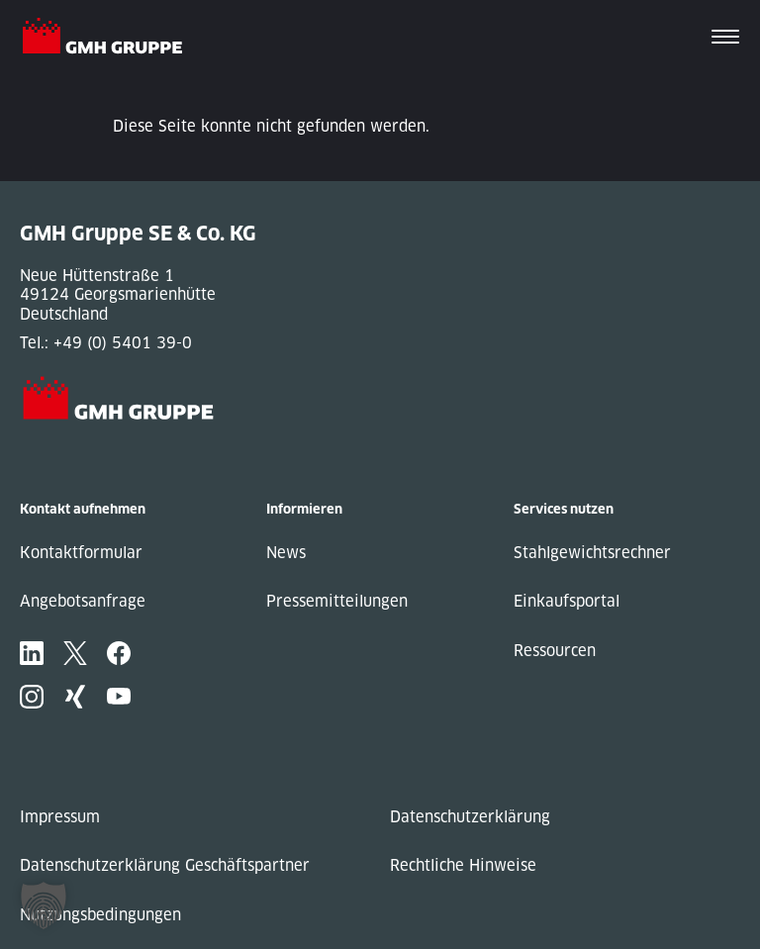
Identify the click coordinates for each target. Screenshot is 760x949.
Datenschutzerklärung (470, 816)
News (286, 552)
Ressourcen (555, 650)
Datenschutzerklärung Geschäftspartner (165, 865)
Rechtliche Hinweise (463, 865)
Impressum (60, 816)
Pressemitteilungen (337, 601)
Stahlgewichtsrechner (592, 552)
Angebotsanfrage (82, 601)
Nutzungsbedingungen (100, 914)
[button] (43, 905)
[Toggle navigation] (725, 38)
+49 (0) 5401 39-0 (122, 342)
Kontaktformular (81, 552)
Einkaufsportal (566, 601)
